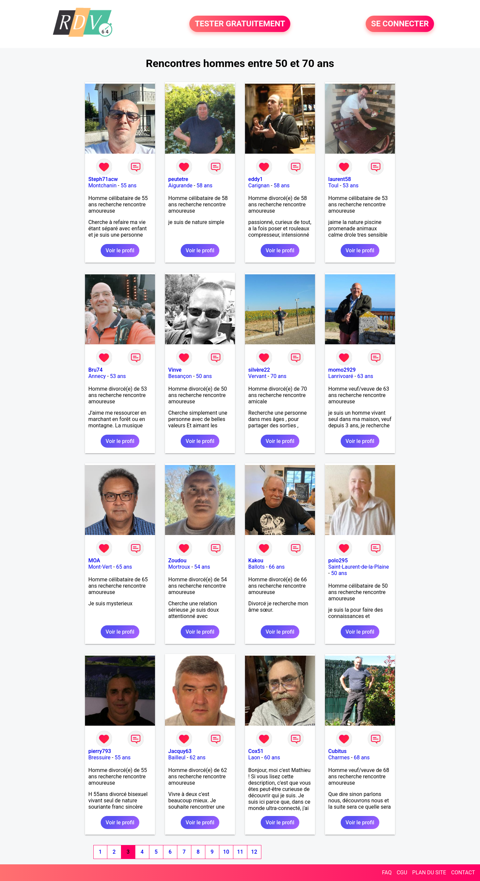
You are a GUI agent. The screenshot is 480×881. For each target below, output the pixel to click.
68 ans (362, 757)
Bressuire (99, 757)
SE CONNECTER (400, 24)
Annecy (97, 376)
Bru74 (95, 370)
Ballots (256, 567)
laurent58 (339, 179)
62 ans (198, 757)
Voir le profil (120, 250)
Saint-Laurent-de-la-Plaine (358, 567)
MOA (94, 560)
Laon (254, 757)
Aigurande (180, 185)
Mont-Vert (100, 567)
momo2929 (342, 370)
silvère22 (259, 370)
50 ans (204, 376)
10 (226, 852)
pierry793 (99, 751)
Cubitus (337, 751)
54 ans (202, 567)
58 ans (205, 185)
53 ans (351, 185)
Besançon (180, 376)
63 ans (365, 376)
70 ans (278, 376)
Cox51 (256, 751)
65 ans (124, 567)
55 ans (129, 185)
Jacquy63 (180, 751)
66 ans (277, 567)
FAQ (387, 872)
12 (254, 852)
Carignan (259, 185)
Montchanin (102, 185)
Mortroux (179, 567)
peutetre (178, 179)
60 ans (272, 757)
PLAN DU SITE (429, 872)
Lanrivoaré (340, 376)
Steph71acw (103, 179)
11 (240, 852)
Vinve (175, 370)
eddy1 (255, 179)
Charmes (339, 757)
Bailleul (177, 757)
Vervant (257, 376)
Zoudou (177, 560)
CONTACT (463, 872)
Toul (333, 185)
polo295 (338, 560)
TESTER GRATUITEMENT (240, 24)
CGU (402, 872)
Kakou (255, 560)
